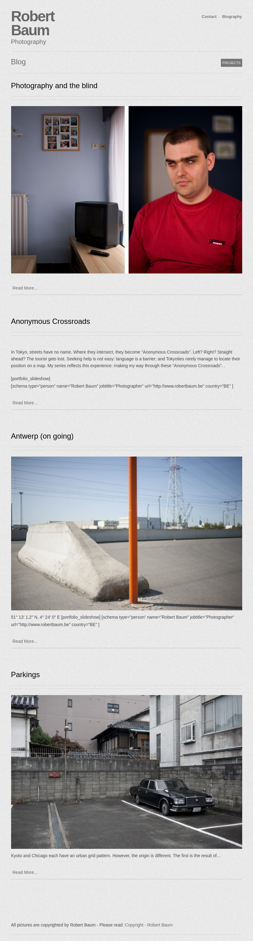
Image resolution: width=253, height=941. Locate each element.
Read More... (25, 288)
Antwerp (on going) (42, 436)
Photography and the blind (54, 85)
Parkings (25, 674)
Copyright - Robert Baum (149, 924)
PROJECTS (231, 63)
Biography (232, 16)
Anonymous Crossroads (50, 321)
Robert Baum (32, 23)
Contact (209, 16)
